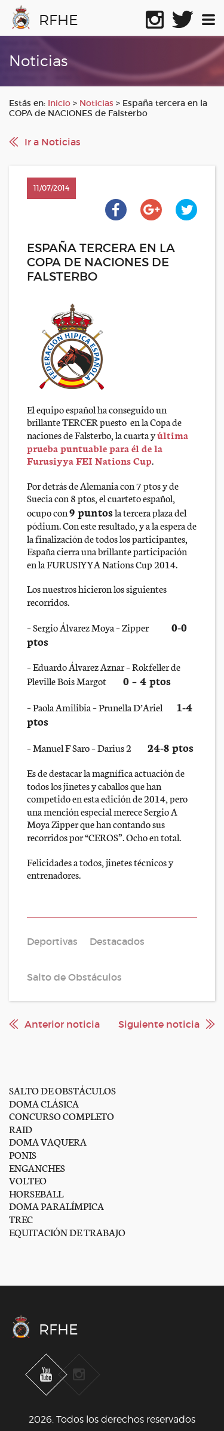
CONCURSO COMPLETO (61, 1115)
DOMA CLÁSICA (44, 1103)
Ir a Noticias (52, 142)
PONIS (22, 1154)
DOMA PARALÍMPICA (56, 1205)
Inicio (59, 103)
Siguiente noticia (159, 1024)
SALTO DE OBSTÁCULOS (62, 1090)
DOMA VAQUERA (48, 1141)
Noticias (96, 103)
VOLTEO (28, 1180)
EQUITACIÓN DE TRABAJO (67, 1232)
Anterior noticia (62, 1024)
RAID (20, 1129)
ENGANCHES (37, 1167)
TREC (21, 1218)
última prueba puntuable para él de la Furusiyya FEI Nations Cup (107, 447)
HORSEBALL (36, 1193)
